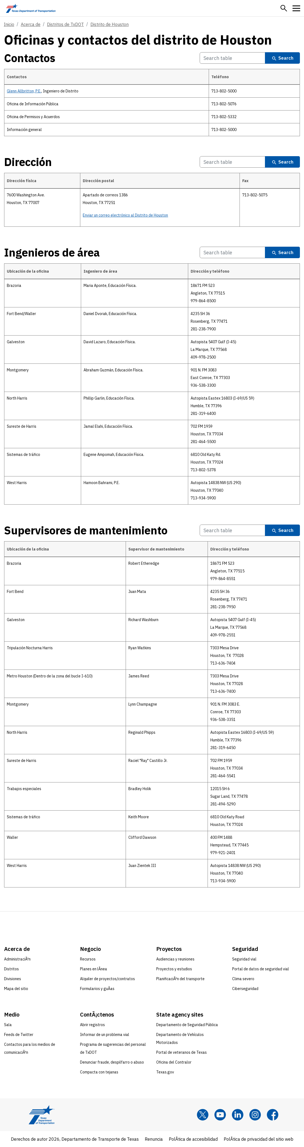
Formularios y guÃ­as (97, 988)
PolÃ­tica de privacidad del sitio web (258, 1139)
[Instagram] (255, 1114)
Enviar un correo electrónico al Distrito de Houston (125, 215)
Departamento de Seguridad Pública (187, 1024)
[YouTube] (220, 1114)
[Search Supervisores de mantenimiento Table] (232, 530)
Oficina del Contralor (173, 1062)
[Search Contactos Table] (232, 58)
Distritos (11, 968)
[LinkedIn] (237, 1114)
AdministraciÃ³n (17, 959)
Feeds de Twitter (18, 1034)
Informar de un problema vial (104, 1034)
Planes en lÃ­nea (93, 968)
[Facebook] (272, 1114)
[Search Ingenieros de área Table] (232, 252)
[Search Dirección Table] (232, 162)
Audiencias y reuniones (175, 959)
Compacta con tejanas (99, 1072)
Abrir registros (92, 1024)
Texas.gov (165, 1072)
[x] (202, 1114)
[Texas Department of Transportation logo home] (30, 8)
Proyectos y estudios (174, 968)
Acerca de (30, 24)
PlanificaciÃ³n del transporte (180, 978)
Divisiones (12, 978)
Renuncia (154, 1139)
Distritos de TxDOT (65, 24)
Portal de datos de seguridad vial (260, 968)
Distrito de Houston (109, 24)
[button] (284, 8)
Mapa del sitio (16, 988)
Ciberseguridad (245, 988)
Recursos (88, 959)
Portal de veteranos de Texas (181, 1052)
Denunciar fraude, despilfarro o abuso (112, 1062)
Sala (8, 1024)
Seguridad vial (244, 959)
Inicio (9, 24)
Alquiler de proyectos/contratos (107, 978)
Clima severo (243, 978)
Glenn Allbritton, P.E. (24, 91)
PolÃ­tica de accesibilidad (193, 1139)
